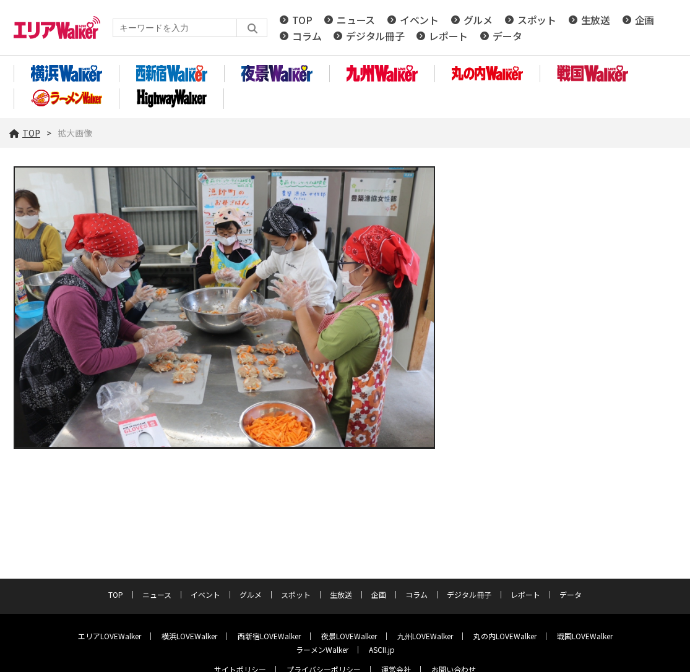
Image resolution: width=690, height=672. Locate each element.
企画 (644, 20)
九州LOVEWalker (425, 636)
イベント (419, 20)
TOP (302, 20)
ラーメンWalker (322, 649)
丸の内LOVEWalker (505, 636)
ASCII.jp (382, 649)
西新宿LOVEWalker (269, 636)
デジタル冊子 (375, 36)
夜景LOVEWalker (349, 636)
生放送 (595, 20)
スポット (536, 20)
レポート (448, 36)
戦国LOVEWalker (585, 636)
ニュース (356, 20)
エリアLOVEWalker (109, 636)
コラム (306, 36)
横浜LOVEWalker (189, 636)
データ (507, 36)
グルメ (478, 20)
